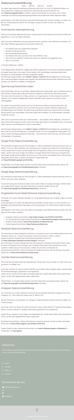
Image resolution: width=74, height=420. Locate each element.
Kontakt (49, 6)
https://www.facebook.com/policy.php (24, 253)
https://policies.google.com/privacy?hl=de (56, 219)
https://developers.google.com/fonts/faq (18, 160)
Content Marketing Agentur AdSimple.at (51, 328)
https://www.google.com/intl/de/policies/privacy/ (21, 167)
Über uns (41, 6)
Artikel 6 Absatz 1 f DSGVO (35, 77)
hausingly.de (17, 331)
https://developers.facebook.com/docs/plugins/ (20, 241)
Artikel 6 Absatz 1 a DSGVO (36, 129)
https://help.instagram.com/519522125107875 (46, 217)
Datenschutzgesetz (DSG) (14, 13)
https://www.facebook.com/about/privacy (38, 222)
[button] (37, 410)
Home (24, 6)
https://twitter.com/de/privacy (37, 224)
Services (32, 6)
